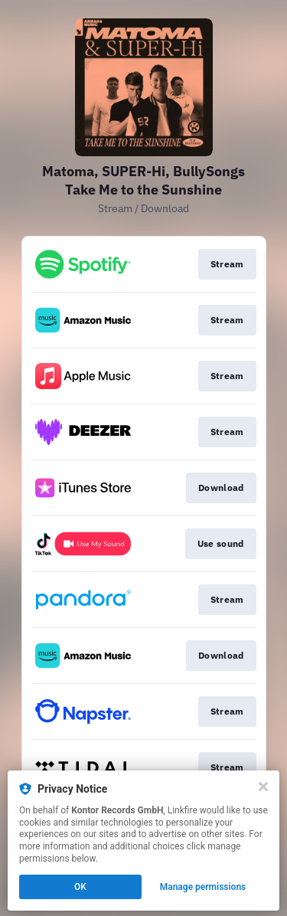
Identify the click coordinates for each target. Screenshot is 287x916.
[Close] (263, 786)
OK (80, 887)
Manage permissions (203, 887)
